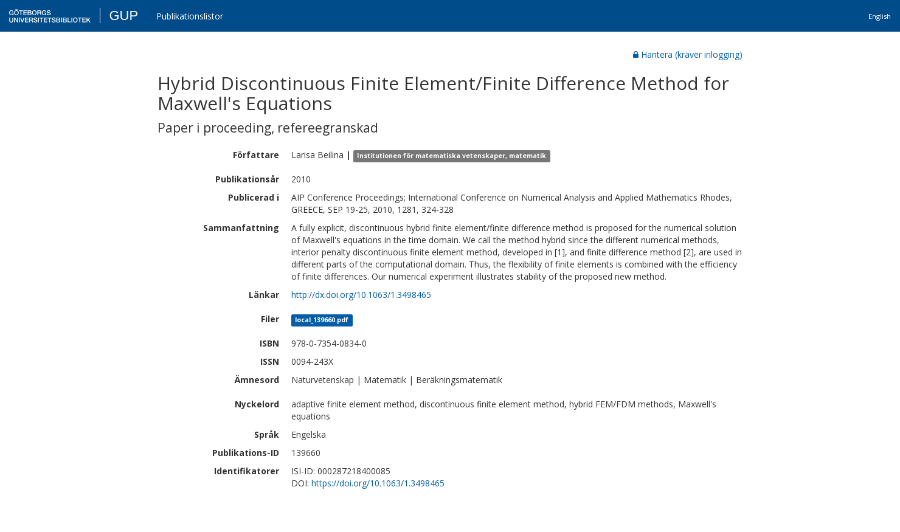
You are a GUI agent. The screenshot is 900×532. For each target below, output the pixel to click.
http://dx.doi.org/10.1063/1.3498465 (361, 294)
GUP (123, 15)
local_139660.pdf (321, 320)
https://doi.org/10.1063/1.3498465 (378, 483)
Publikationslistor (189, 16)
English (879, 16)
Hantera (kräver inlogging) (687, 54)
